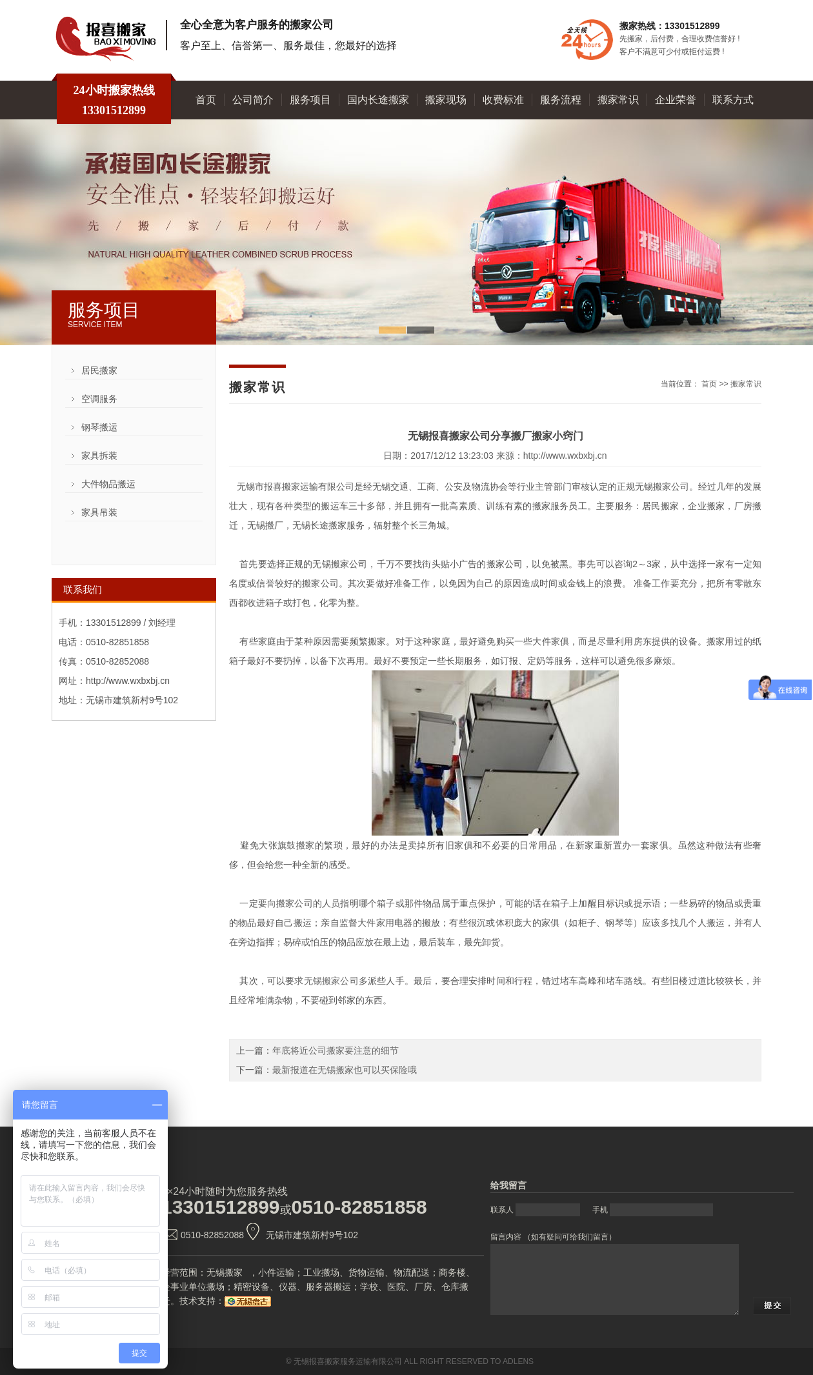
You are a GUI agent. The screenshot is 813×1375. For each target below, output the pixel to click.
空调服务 (99, 399)
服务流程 (560, 99)
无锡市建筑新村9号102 (312, 1235)
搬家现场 (446, 99)
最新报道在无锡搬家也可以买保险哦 (344, 1070)
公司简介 (253, 99)
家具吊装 (99, 512)
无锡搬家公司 (331, 981)
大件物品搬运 (108, 484)
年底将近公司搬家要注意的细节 (335, 1050)
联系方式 (733, 99)
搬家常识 (618, 99)
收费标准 (503, 99)
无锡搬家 (224, 1272)
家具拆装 (99, 455)
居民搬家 (99, 370)
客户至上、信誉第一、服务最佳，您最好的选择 (288, 45)
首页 (206, 99)
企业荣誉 (675, 99)
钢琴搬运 (99, 427)
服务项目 (310, 99)
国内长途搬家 (378, 99)
